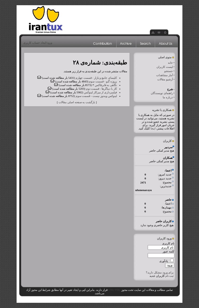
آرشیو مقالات (165, 79)
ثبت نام (169, 275)
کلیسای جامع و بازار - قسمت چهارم (96, 77)
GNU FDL (114, 289)
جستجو (168, 71)
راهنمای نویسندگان (162, 93)
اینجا (153, 128)
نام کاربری (168, 243)
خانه (170, 62)
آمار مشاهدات (164, 75)
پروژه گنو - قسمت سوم (103, 81)
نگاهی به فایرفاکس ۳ (105, 85)
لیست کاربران (165, 66)
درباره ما (168, 97)
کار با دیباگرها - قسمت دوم (101, 88)
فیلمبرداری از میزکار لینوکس (100, 92)
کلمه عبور (168, 251)
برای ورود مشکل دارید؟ (160, 272)
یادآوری (163, 261)
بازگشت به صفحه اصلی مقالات (77, 102)
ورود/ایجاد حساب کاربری (37, 42)
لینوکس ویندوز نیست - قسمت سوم (96, 95)
